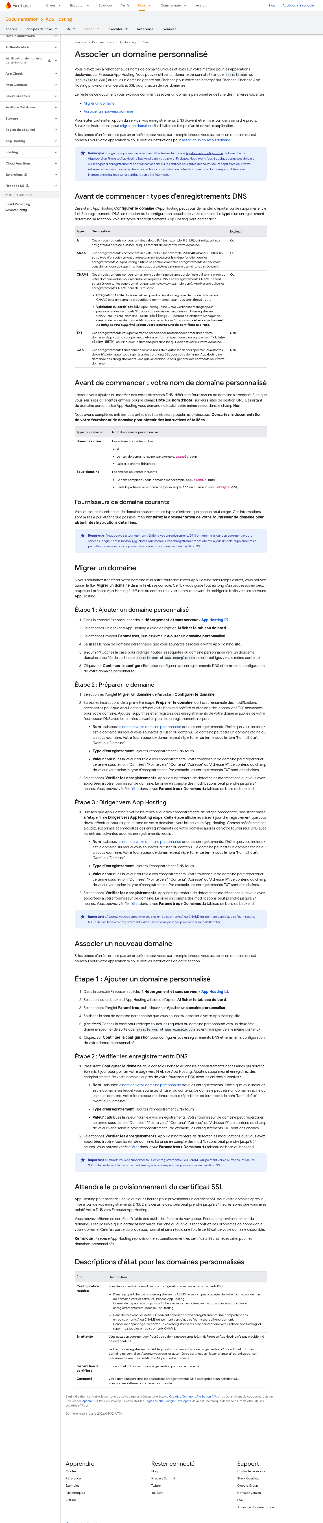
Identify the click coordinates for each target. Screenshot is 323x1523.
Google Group (247, 1485)
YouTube (157, 1493)
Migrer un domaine (99, 103)
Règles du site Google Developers (168, 1401)
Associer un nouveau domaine (108, 111)
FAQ (240, 1500)
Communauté (171, 5)
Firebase (80, 42)
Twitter (156, 1485)
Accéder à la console (298, 5)
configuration (204, 153)
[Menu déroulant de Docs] (151, 5)
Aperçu (11, 29)
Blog (271, 5)
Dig (134, 541)
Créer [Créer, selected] (89, 29)
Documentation (21, 19)
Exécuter (77, 5)
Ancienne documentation (255, 1507)
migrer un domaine (135, 126)
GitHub (71, 1500)
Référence (145, 29)
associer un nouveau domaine (206, 140)
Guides (71, 1471)
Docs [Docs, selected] (142, 5)
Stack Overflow (248, 1478)
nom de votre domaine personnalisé (151, 727)
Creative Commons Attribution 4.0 (192, 1396)
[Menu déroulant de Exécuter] (89, 5)
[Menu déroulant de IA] (75, 29)
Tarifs (125, 5)
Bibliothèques (75, 1493)
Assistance (204, 5)
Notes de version (249, 1493)
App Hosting (59, 19)
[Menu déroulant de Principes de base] (57, 29)
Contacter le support (251, 1471)
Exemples (169, 29)
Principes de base (38, 29)
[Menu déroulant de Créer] (60, 5)
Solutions (106, 5)
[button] (26, 36)
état (135, 789)
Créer (50, 5)
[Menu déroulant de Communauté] (186, 5)
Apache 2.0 (90, 1401)
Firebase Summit (163, 1478)
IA (68, 29)
